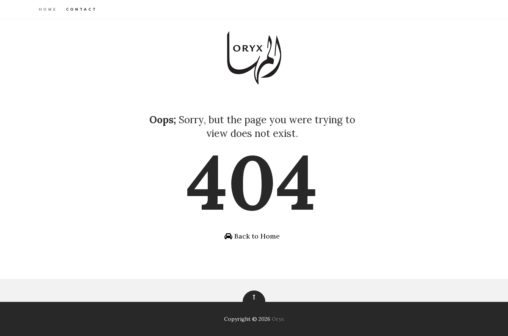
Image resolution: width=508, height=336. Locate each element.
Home (48, 9)
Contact (81, 9)
